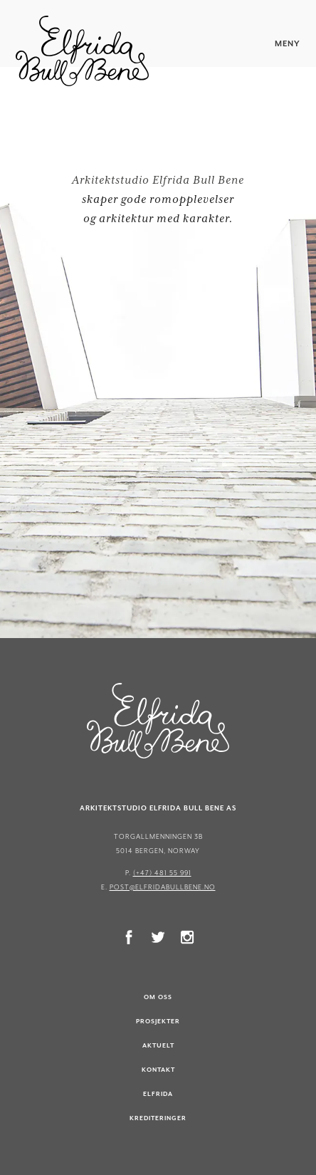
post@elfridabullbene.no (163, 887)
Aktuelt (158, 1045)
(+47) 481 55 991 (162, 873)
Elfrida (158, 1093)
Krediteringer (158, 1118)
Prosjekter (158, 1021)
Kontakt (158, 1069)
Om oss (158, 997)
